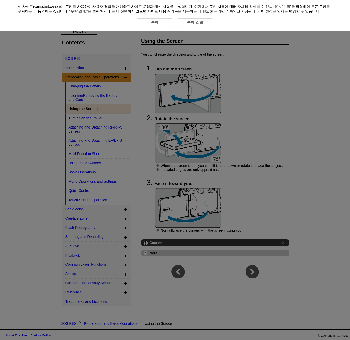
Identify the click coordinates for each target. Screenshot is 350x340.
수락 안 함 (79, 11)
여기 (197, 6)
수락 (286, 6)
